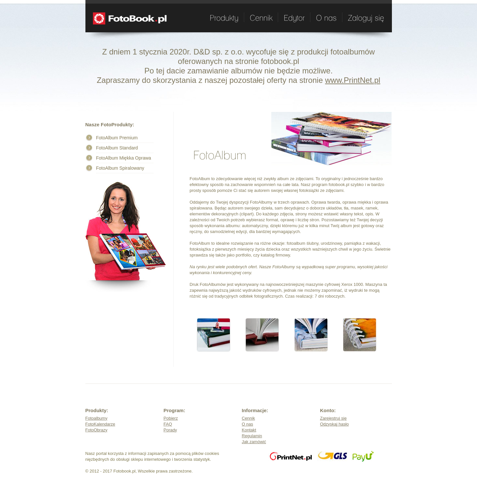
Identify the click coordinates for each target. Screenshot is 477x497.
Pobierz (171, 418)
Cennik (248, 418)
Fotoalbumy (96, 418)
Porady (170, 429)
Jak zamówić (254, 441)
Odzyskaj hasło (334, 424)
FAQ (168, 424)
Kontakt (249, 429)
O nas (247, 424)
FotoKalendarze (100, 424)
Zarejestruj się (333, 418)
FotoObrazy (96, 429)
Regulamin (252, 435)
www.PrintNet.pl (352, 80)
